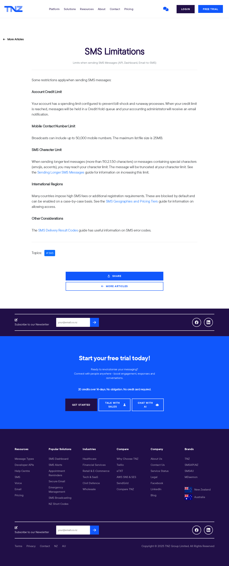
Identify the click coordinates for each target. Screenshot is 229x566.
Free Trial (210, 9)
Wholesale (89, 489)
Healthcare (89, 458)
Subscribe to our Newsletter (32, 324)
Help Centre (22, 471)
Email (18, 489)
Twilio (120, 465)
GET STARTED (81, 404)
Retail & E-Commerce (96, 471)
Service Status (160, 471)
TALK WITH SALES (115, 404)
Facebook (157, 483)
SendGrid (122, 483)
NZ (56, 546)
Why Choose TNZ (127, 458)
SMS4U (189, 471)
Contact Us (158, 465)
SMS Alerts (55, 465)
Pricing (128, 9)
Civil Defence (91, 483)
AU (64, 546)
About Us (156, 458)
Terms (18, 546)
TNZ (187, 458)
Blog (153, 495)
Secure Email (57, 481)
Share (114, 276)
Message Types (24, 458)
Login (185, 9)
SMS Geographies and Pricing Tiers (132, 201)
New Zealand (198, 489)
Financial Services (94, 465)
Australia (195, 497)
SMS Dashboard (58, 458)
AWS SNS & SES (126, 477)
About (102, 9)
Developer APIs (24, 465)
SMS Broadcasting (60, 497)
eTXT (120, 471)
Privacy (31, 546)
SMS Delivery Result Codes (58, 230)
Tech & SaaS (90, 477)
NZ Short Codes (58, 504)
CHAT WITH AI (148, 404)
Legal (154, 477)
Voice (18, 483)
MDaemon (191, 477)
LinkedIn (156, 489)
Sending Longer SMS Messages (60, 172)
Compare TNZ (125, 489)
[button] (54, 9)
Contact (115, 9)
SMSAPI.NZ (191, 465)
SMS (17, 477)
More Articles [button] (13, 39)
